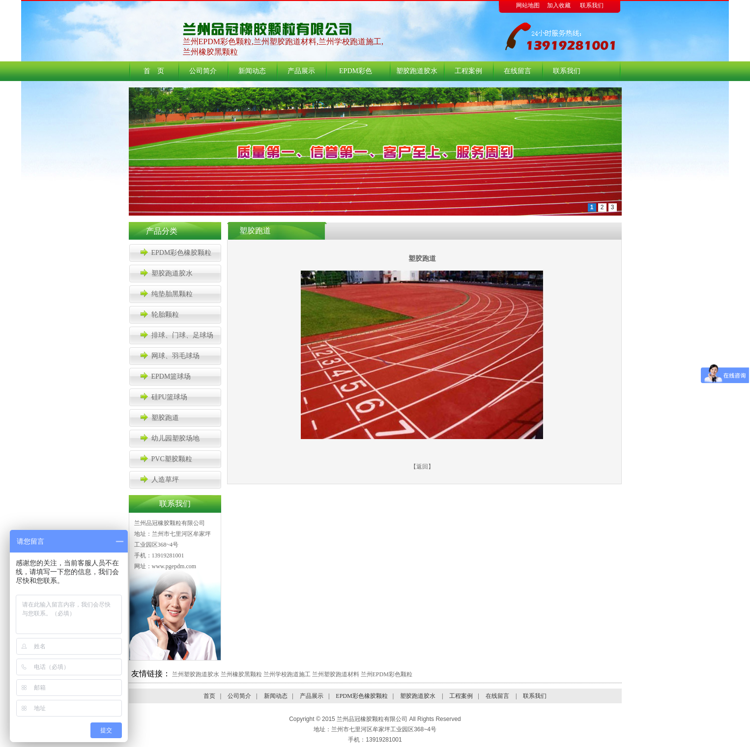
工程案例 (468, 71)
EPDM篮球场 (171, 376)
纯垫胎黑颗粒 (172, 294)
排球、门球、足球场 (182, 335)
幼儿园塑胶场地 (175, 438)
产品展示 (301, 71)
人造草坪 (165, 479)
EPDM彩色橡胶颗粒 (350, 74)
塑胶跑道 (165, 417)
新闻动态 (252, 71)
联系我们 (592, 5)
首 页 (154, 71)
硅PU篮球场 (169, 397)
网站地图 (528, 5)
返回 (422, 466)
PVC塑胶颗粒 (171, 459)
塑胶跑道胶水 (414, 71)
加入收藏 (559, 5)
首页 (209, 695)
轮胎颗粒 (165, 314)
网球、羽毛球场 (175, 356)
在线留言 (517, 71)
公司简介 (203, 71)
